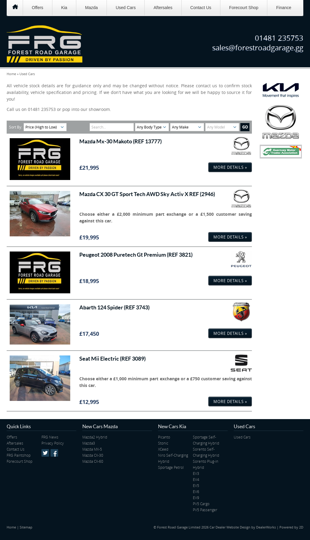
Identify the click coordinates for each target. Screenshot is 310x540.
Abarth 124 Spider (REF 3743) (114, 307)
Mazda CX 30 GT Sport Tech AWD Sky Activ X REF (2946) (147, 194)
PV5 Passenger (205, 509)
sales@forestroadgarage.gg (257, 47)
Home (11, 74)
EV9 (196, 497)
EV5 (196, 485)
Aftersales (162, 7)
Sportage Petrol (171, 467)
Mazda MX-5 (92, 449)
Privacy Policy (52, 443)
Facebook (54, 453)
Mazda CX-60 (92, 461)
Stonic (163, 443)
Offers (37, 7)
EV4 (196, 479)
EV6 (196, 491)
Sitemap (26, 527)
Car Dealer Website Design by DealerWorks (242, 527)
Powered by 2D (291, 527)
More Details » (230, 167)
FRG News (49, 437)
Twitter (45, 453)
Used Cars (126, 7)
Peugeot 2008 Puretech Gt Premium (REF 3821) (136, 255)
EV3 (196, 473)
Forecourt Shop (244, 7)
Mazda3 (88, 443)
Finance (283, 7)
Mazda (91, 7)
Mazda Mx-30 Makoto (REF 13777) (120, 141)
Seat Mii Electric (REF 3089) (112, 358)
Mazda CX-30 (92, 455)
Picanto (164, 437)
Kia (64, 7)
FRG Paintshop (19, 455)
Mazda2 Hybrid (94, 437)
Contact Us (200, 7)
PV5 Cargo (201, 503)
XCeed (163, 449)
